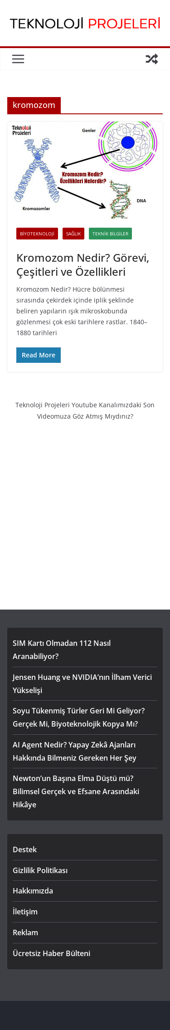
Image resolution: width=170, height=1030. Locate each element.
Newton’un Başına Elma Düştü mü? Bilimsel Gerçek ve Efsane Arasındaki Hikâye (76, 791)
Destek (25, 849)
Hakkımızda (33, 891)
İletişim (25, 912)
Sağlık (73, 233)
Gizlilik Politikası (40, 870)
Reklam (25, 932)
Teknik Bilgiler (110, 233)
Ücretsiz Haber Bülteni (51, 953)
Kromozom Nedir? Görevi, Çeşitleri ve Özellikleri (82, 264)
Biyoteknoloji (37, 233)
